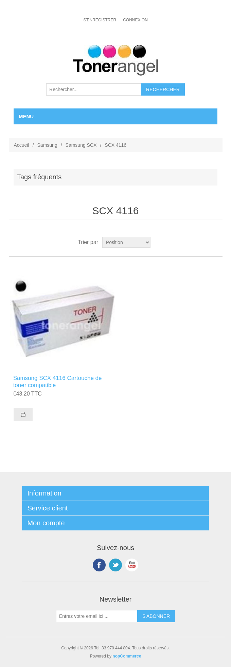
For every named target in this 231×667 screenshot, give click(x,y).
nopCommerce (126, 656)
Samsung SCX (81, 145)
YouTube (131, 565)
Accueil (21, 145)
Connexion (135, 20)
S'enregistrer (99, 20)
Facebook (99, 565)
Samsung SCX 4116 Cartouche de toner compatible (57, 381)
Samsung (47, 145)
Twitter (115, 565)
